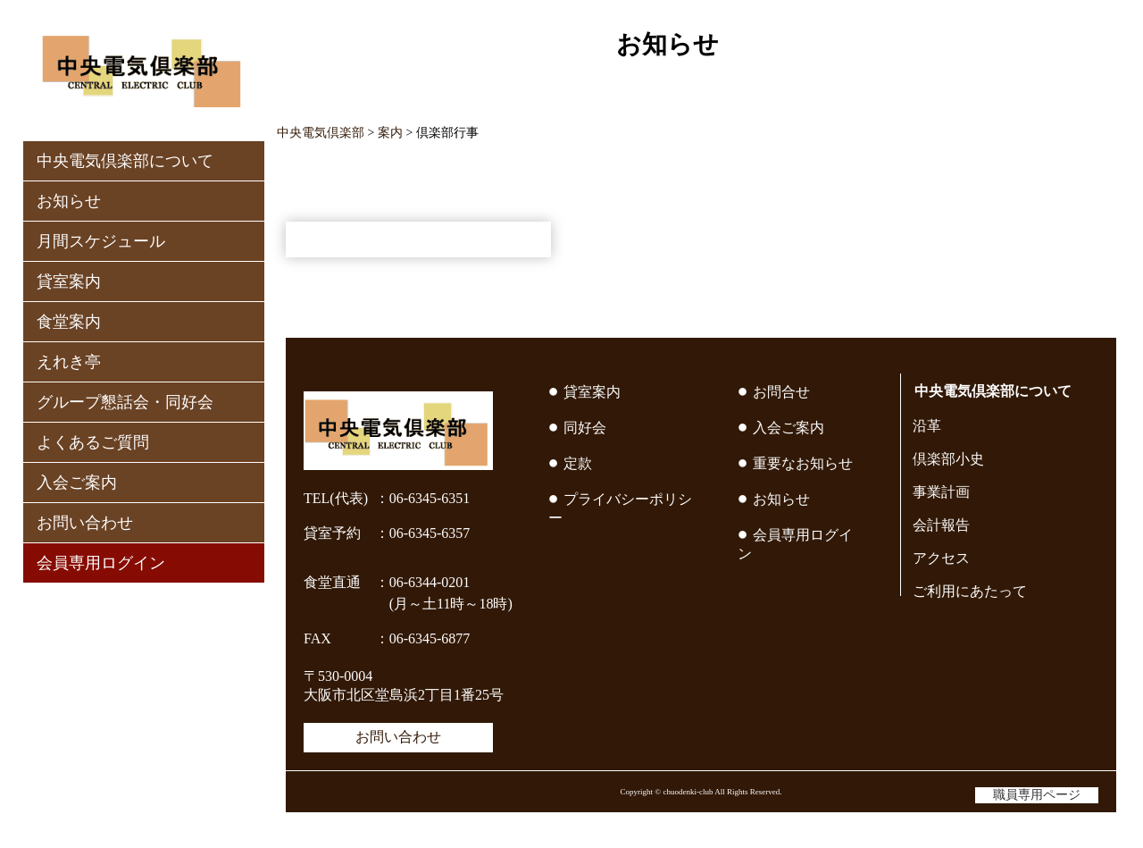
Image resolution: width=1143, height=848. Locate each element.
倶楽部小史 (948, 458)
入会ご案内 (77, 482)
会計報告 (941, 525)
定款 (577, 463)
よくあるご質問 (93, 442)
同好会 (584, 427)
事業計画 (941, 492)
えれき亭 (69, 362)
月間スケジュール (101, 241)
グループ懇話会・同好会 (125, 402)
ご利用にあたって (970, 591)
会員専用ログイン (101, 563)
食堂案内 (69, 322)
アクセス (941, 558)
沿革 (927, 425)
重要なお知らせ (803, 463)
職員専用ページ (1036, 795)
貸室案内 (69, 281)
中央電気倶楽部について (125, 161)
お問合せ (781, 391)
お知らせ (69, 201)
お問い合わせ (85, 523)
